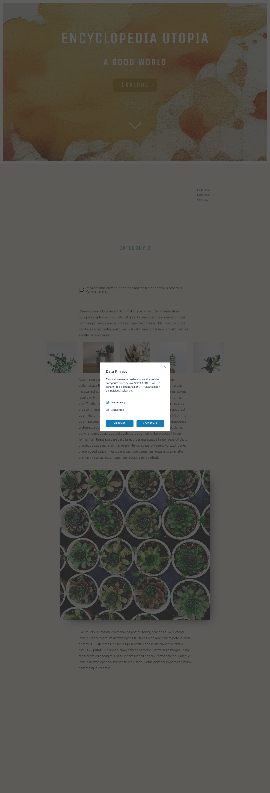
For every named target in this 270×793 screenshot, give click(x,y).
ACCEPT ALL (150, 423)
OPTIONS (119, 423)
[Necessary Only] (165, 367)
